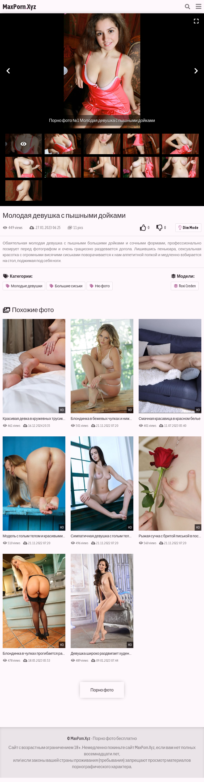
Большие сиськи (66, 286)
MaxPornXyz (19, 7)
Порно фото (102, 689)
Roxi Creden (185, 286)
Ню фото (100, 286)
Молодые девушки (24, 286)
